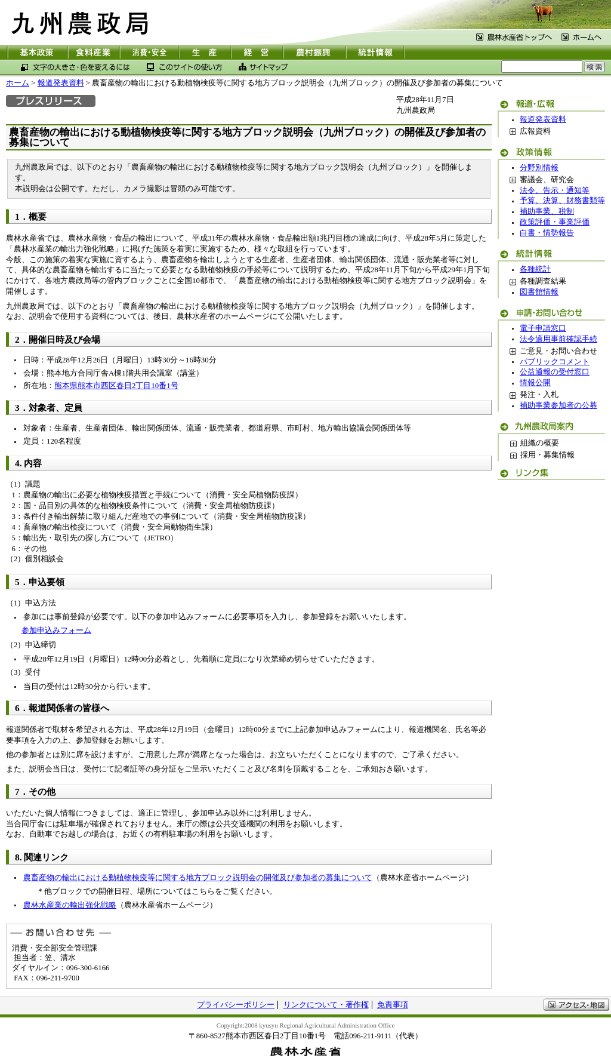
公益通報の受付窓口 (555, 372)
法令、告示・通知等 (555, 190)
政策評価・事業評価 (555, 222)
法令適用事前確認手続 (558, 339)
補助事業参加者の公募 (558, 405)
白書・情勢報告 (547, 233)
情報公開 (535, 383)
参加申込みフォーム (56, 630)
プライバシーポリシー (235, 1005)
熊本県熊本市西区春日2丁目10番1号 (116, 386)
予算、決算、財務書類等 (562, 200)
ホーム (17, 83)
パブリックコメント (555, 362)
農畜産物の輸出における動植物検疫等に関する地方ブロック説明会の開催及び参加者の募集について (197, 878)
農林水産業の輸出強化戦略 (69, 905)
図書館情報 (539, 292)
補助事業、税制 (547, 211)
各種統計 (535, 269)
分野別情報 (539, 168)
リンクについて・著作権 (326, 1005)
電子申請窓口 (543, 328)
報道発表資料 (61, 83)
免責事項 (392, 1005)
